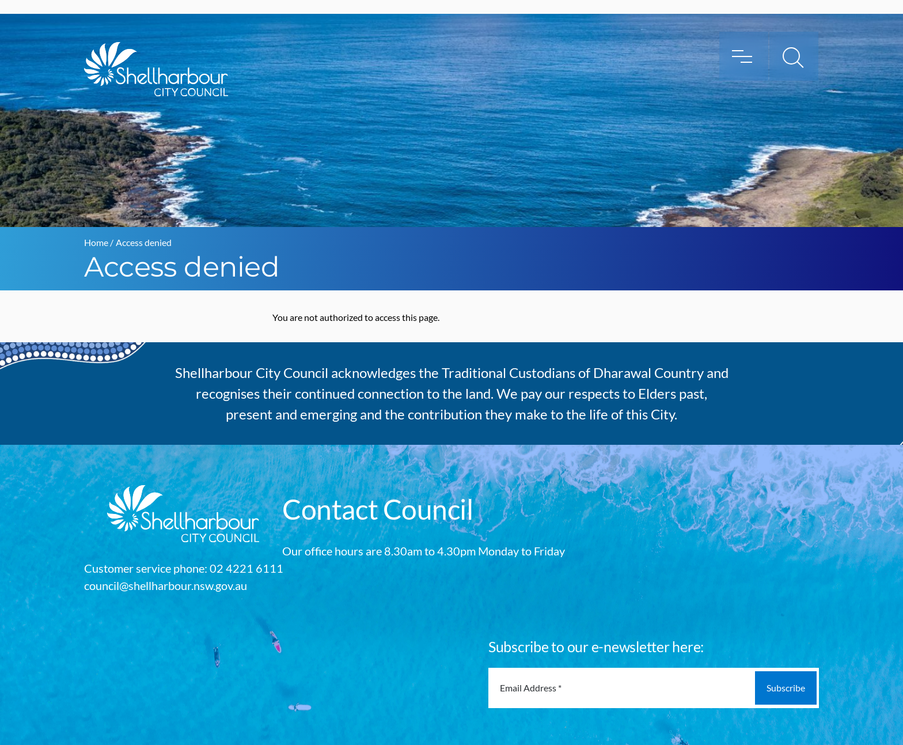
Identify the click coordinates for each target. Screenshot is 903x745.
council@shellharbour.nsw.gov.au (165, 585)
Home (96, 242)
